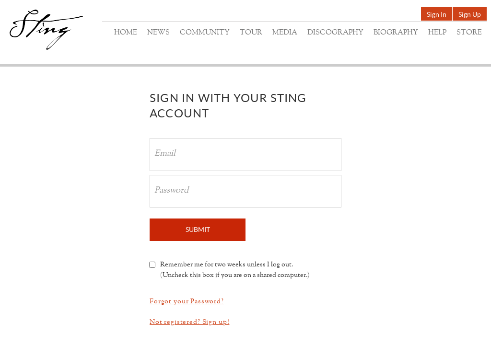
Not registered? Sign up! (189, 322)
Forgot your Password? (187, 301)
